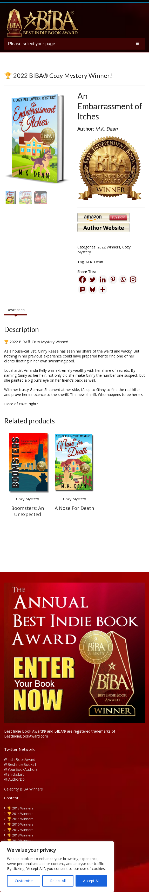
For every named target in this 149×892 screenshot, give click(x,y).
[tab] (15, 310)
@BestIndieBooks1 (20, 764)
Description (16, 309)
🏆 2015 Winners (20, 818)
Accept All (91, 880)
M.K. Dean (94, 261)
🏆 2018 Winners (20, 835)
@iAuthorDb (14, 779)
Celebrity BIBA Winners (23, 789)
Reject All (58, 880)
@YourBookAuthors (21, 769)
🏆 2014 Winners (20, 813)
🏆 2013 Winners (20, 808)
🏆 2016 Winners (20, 824)
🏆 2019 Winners (20, 840)
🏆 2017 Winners (20, 829)
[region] (57, 866)
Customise (24, 880)
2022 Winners (108, 247)
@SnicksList (14, 774)
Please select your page (31, 43)
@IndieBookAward (19, 759)
